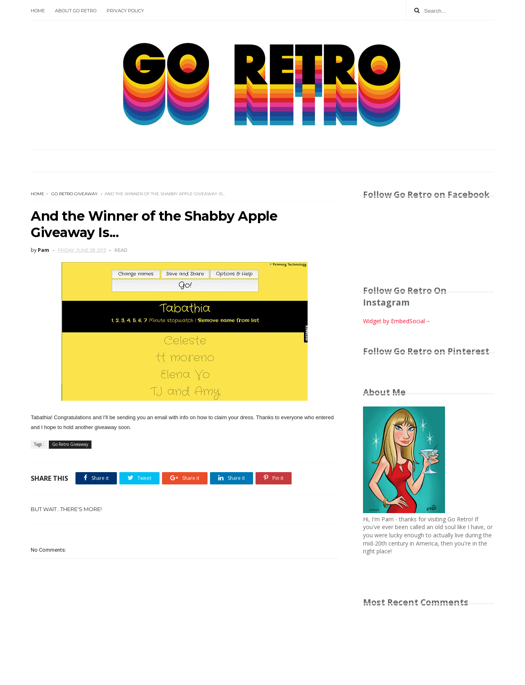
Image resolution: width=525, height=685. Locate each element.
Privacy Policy (125, 11)
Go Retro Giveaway (74, 193)
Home (38, 11)
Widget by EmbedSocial (397, 321)
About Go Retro (75, 11)
